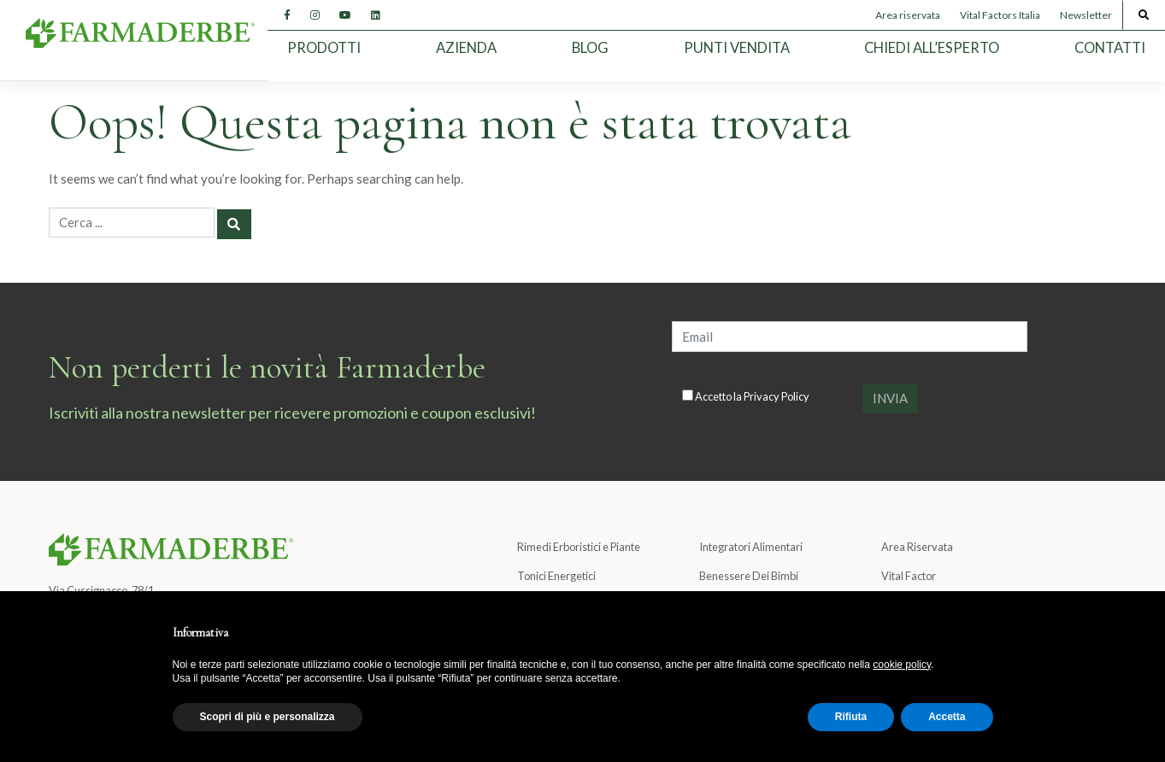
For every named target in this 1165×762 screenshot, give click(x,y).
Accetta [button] (946, 717)
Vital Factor (908, 576)
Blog (590, 47)
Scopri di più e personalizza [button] (267, 717)
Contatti (1109, 47)
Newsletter (1086, 15)
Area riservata (907, 15)
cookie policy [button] (902, 665)
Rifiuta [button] (851, 717)
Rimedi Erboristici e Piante (578, 547)
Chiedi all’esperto (931, 47)
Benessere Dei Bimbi (748, 576)
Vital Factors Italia (1000, 15)
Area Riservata (917, 547)
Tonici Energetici (556, 576)
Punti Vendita (737, 47)
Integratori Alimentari (751, 547)
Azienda (466, 47)
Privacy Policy (776, 396)
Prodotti (324, 47)
